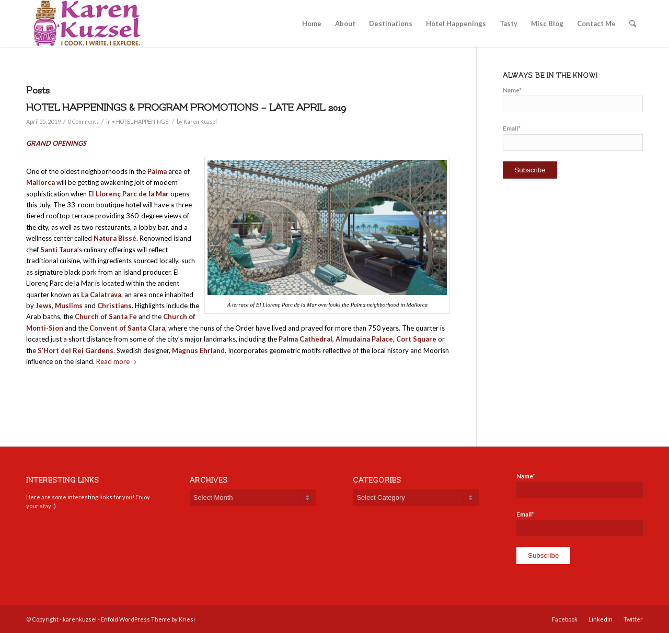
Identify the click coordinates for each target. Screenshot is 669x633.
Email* (573, 137)
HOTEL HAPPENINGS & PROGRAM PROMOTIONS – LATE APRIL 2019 (186, 107)
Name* (573, 99)
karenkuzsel (80, 619)
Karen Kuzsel (200, 122)
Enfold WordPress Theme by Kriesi (148, 619)
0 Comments (83, 122)
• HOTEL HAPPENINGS (140, 122)
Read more (118, 361)
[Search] (632, 23)
